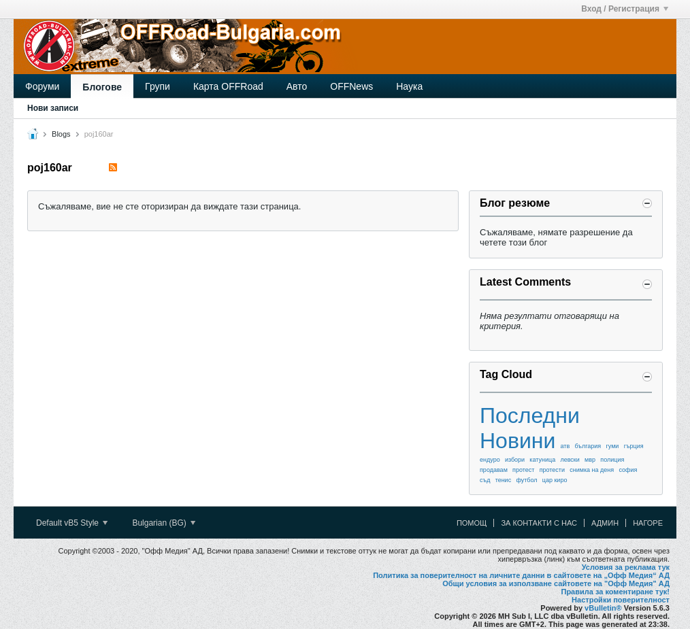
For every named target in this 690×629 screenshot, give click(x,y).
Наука (409, 86)
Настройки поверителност (621, 600)
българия (588, 446)
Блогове (102, 87)
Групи (157, 86)
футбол (526, 480)
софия (628, 469)
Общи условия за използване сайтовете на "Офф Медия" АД (556, 583)
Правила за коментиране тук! (615, 592)
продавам (494, 469)
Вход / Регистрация (624, 9)
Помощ (472, 523)
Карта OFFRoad (228, 86)
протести (552, 469)
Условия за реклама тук (626, 567)
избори (515, 459)
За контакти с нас (539, 523)
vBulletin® (603, 608)
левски (569, 459)
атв (565, 446)
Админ (605, 523)
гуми (612, 446)
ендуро (490, 459)
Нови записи (52, 108)
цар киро (555, 480)
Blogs (61, 134)
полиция (612, 459)
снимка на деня (592, 469)
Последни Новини (530, 428)
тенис (503, 480)
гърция (634, 446)
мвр (590, 459)
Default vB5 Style (72, 523)
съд (485, 480)
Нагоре (648, 523)
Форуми (42, 86)
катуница (542, 459)
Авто (297, 86)
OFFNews (351, 86)
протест (523, 469)
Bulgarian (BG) (163, 523)
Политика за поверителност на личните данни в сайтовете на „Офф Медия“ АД (521, 575)
